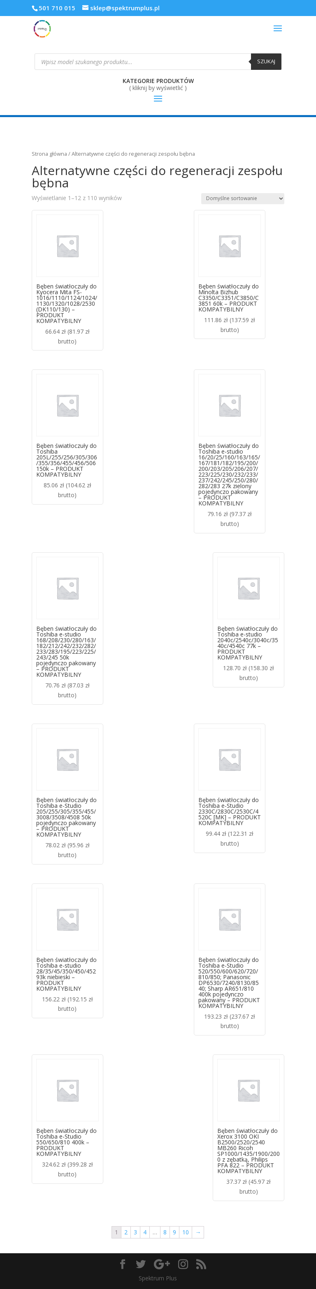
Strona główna (49, 153)
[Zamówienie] (242, 198)
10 (185, 1232)
